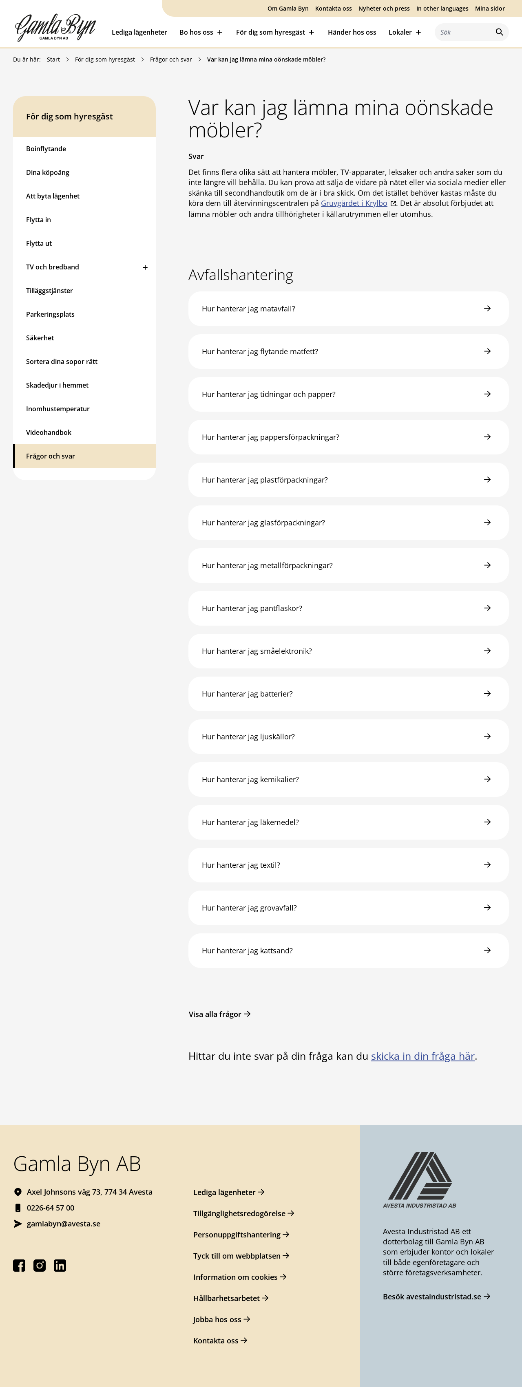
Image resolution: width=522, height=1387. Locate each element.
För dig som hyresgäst (105, 59)
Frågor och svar (171, 59)
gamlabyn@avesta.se (63, 1223)
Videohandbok (48, 432)
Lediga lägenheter (139, 32)
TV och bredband (52, 266)
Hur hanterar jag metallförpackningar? (267, 565)
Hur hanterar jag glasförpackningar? (263, 522)
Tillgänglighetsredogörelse (239, 1213)
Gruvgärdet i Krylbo (354, 203)
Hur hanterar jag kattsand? (247, 950)
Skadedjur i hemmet (57, 385)
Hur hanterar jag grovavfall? (249, 908)
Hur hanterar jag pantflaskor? (252, 608)
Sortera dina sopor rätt (61, 361)
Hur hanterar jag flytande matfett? (260, 351)
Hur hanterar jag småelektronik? (257, 651)
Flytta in (38, 219)
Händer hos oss (352, 32)
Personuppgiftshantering (237, 1234)
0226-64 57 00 (50, 1208)
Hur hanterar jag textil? (241, 865)
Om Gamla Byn (288, 8)
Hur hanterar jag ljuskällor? (248, 736)
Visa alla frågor (215, 1014)
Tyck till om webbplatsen (237, 1256)
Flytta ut (39, 243)
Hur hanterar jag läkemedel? (250, 822)
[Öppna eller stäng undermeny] (145, 267)
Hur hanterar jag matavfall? (248, 308)
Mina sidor (490, 8)
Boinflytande (46, 148)
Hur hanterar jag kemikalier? (250, 779)
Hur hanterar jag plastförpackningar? (265, 480)
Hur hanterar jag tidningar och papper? (269, 394)
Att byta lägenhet (53, 196)
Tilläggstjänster (49, 290)
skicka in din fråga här (423, 1056)
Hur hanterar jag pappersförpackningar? (270, 437)
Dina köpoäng (47, 172)
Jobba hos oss (217, 1319)
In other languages (442, 8)
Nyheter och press (384, 8)
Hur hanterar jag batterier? (247, 694)
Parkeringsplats (50, 314)
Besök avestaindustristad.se (432, 1296)
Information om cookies (235, 1277)
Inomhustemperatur (58, 408)
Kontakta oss (333, 8)
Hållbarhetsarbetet (226, 1298)
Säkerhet (40, 337)
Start (53, 59)
